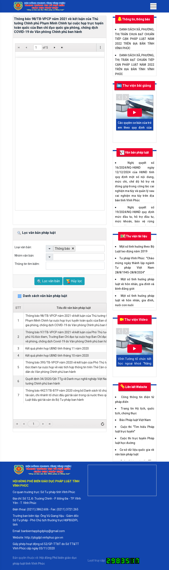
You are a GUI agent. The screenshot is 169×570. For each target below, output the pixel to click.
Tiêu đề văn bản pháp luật (74, 307)
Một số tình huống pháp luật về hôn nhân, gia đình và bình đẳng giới (134, 284)
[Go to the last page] (62, 47)
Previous (119, 97)
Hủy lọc (74, 281)
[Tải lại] (102, 424)
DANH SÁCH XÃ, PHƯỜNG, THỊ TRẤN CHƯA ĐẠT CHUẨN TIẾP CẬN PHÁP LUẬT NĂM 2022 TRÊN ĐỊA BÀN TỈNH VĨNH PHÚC (134, 39)
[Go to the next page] (54, 47)
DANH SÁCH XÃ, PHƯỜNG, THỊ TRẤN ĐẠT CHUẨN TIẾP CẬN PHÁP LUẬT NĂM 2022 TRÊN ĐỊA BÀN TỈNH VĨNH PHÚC (134, 65)
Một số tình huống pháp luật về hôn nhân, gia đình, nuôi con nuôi (134, 300)
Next (126, 97)
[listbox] (78, 248)
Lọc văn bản (48, 281)
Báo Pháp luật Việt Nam (135, 420)
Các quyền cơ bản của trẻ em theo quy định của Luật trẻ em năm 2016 (134, 127)
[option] (64, 249)
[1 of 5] (37, 47)
